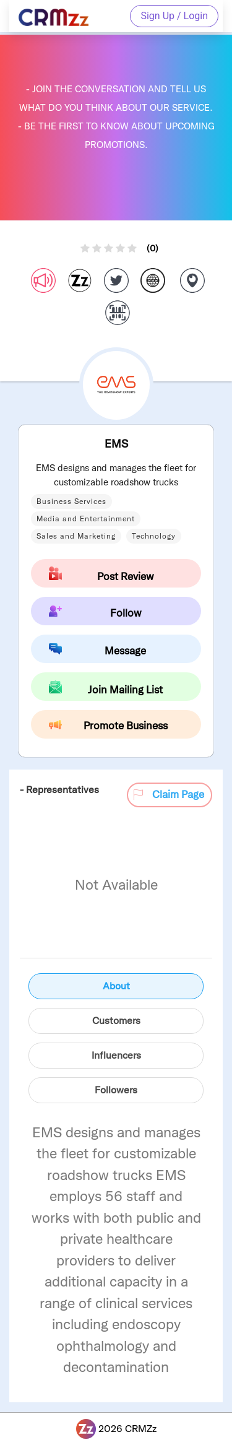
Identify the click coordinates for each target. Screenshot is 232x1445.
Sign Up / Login (174, 16)
